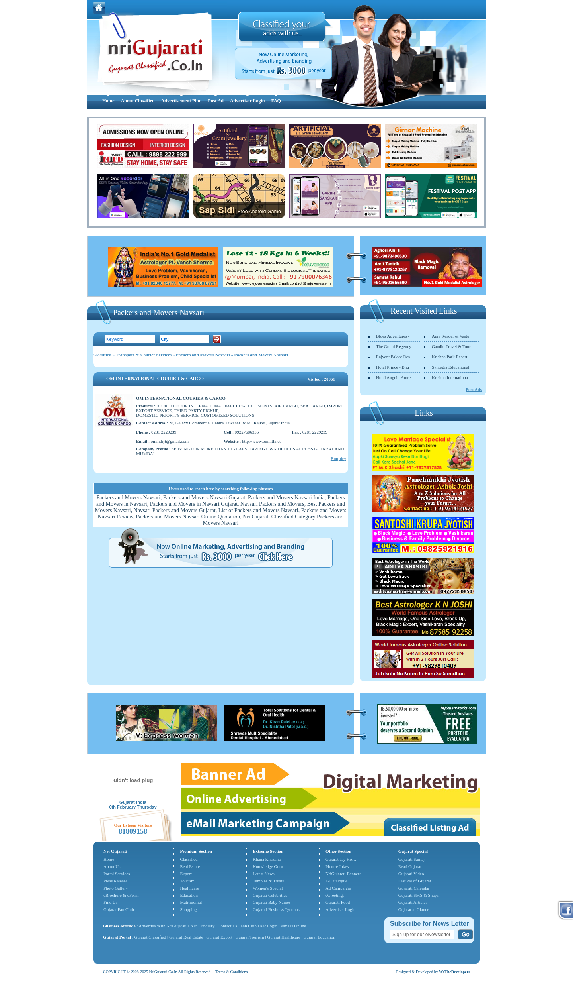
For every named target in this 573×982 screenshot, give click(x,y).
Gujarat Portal (117, 937)
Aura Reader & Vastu (450, 336)
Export (186, 873)
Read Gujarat (409, 866)
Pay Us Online (293, 925)
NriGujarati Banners (343, 873)
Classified (102, 354)
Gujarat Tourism (250, 937)
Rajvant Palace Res (393, 356)
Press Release (115, 880)
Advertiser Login (247, 101)
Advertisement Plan (181, 101)
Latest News (264, 873)
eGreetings (335, 895)
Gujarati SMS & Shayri (419, 895)
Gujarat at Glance (413, 909)
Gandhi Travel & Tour (451, 346)
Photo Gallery (115, 888)
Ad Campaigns (338, 888)
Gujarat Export (219, 937)
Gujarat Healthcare (283, 937)
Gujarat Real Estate (186, 937)
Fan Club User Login (258, 925)
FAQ (276, 101)
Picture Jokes (337, 866)
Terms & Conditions (231, 972)
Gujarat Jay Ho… (341, 859)
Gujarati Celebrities (270, 895)
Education (189, 895)
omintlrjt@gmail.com (170, 441)
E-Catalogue (336, 880)
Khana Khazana (267, 859)
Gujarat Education (319, 937)
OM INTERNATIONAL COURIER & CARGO (155, 378)
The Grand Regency (393, 346)
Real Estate (190, 866)
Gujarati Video (411, 873)
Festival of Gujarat (414, 880)
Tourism (187, 880)
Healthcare (189, 888)
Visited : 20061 (321, 379)
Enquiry (338, 458)
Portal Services (116, 873)
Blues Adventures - (392, 336)
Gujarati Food (337, 902)
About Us (111, 866)
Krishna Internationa (450, 377)
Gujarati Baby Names (271, 902)
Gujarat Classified (150, 937)
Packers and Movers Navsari (203, 354)
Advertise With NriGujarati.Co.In (168, 925)
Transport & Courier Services (144, 354)
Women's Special (268, 888)
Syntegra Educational (450, 367)
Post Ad (216, 101)
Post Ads (474, 389)
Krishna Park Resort (449, 356)
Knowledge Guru (268, 866)
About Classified (138, 101)
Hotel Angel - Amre (393, 377)
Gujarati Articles (412, 902)
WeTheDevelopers (454, 972)
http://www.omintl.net (261, 441)
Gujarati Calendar (414, 888)
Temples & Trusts (268, 880)
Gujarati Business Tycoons (276, 909)
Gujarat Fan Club (118, 909)
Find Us (110, 902)
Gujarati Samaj (411, 859)
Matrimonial (191, 902)
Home (108, 101)
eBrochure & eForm (121, 895)
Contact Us (227, 925)
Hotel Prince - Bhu (392, 367)
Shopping (188, 909)
